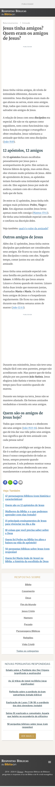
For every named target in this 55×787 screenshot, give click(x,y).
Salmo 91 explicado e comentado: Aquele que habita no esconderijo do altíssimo (27, 715)
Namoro (28, 617)
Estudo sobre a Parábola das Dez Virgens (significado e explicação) (27, 672)
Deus (28, 597)
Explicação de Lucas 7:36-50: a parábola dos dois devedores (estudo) (27, 704)
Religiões (28, 637)
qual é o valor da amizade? (33, 228)
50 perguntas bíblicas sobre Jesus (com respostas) (27, 725)
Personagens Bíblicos (28, 630)
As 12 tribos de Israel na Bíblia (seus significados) (27, 682)
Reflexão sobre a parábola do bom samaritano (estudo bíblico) (27, 693)
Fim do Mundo (28, 604)
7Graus (20, 771)
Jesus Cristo (28, 611)
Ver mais (27, 736)
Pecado (28, 624)
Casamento (28, 591)
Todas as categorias (27, 650)
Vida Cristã (28, 644)
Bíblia (28, 584)
